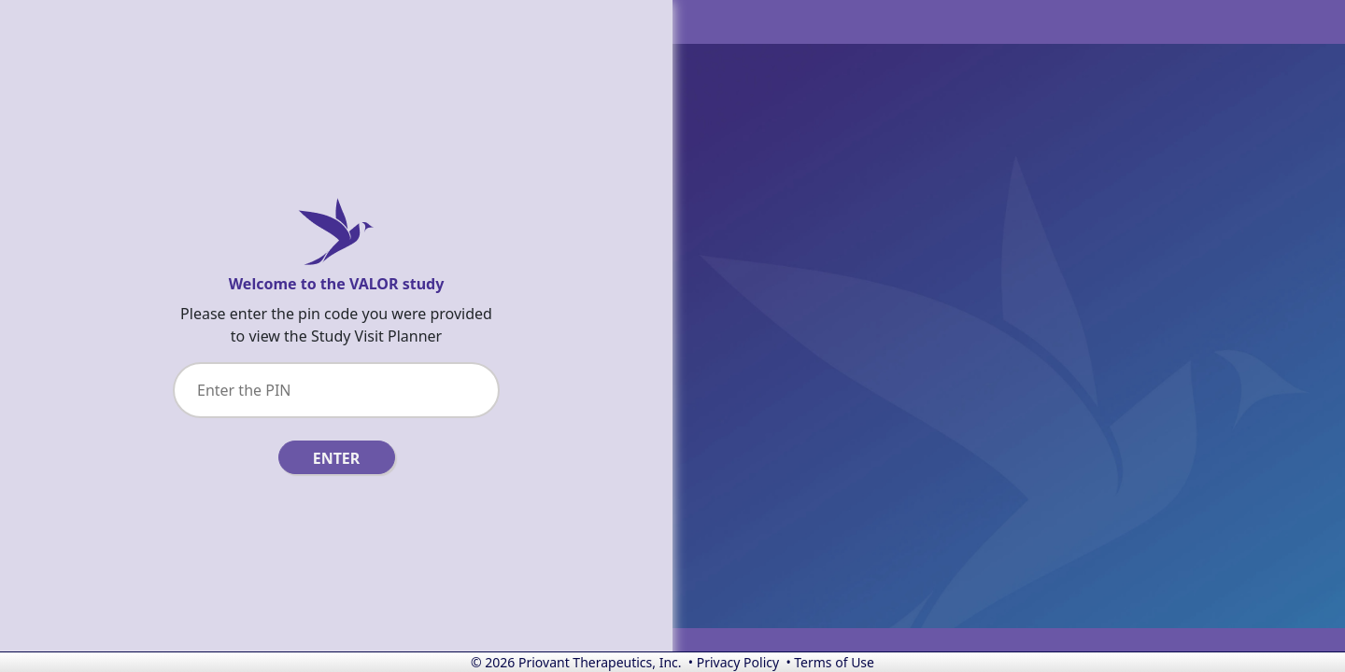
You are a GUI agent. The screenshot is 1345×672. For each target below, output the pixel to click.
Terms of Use (834, 662)
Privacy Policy (738, 662)
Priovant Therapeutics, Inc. (600, 662)
